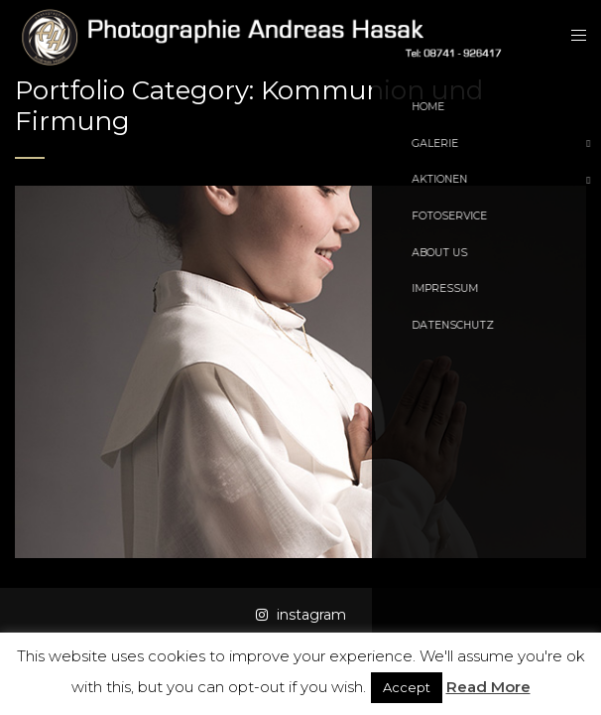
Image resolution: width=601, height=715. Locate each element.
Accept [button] (406, 687)
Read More (488, 686)
